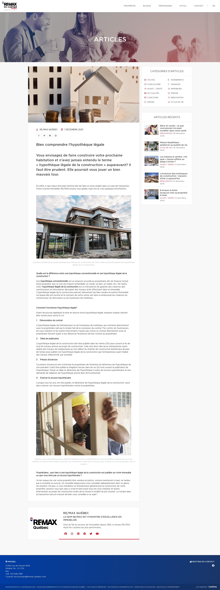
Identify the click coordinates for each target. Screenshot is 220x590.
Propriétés (130, 6)
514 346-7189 (16, 574)
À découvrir (152, 84)
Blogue (147, 6)
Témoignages (165, 6)
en (214, 6)
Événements (176, 80)
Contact (198, 6)
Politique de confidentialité (120, 587)
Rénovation (175, 98)
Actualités (151, 93)
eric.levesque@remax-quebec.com (30, 577)
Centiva (212, 587)
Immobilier (175, 89)
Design (149, 102)
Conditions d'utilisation (144, 587)
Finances (174, 84)
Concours (151, 98)
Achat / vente (153, 89)
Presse (173, 93)
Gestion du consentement (168, 587)
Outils (183, 6)
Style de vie (176, 102)
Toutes (149, 80)
